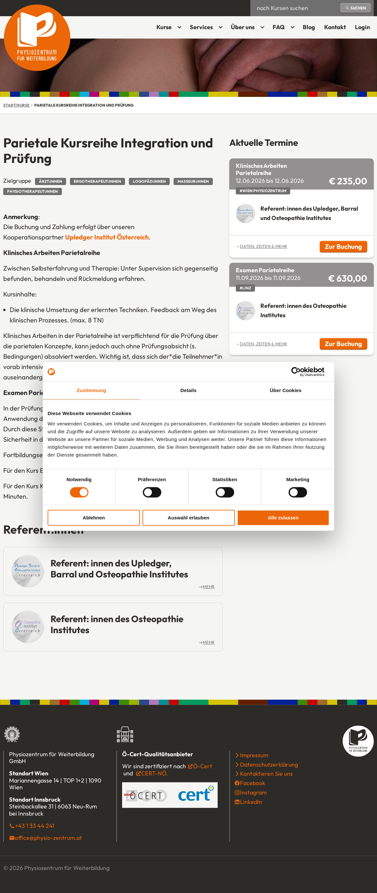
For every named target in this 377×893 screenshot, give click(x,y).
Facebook (252, 783)
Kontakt (335, 27)
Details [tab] (188, 390)
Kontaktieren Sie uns (266, 774)
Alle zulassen (283, 518)
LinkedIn (251, 802)
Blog (309, 27)
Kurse (164, 27)
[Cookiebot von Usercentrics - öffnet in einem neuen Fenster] (301, 372)
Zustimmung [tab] (91, 390)
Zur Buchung (346, 247)
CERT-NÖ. (154, 773)
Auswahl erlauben (188, 518)
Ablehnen (94, 518)
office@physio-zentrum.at (48, 837)
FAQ (279, 27)
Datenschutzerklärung (269, 764)
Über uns (243, 27)
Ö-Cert (199, 766)
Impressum (254, 755)
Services (201, 27)
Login (364, 29)
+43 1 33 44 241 (34, 825)
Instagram (253, 792)
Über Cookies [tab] (286, 390)
